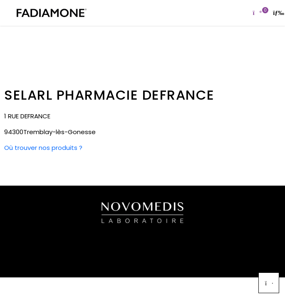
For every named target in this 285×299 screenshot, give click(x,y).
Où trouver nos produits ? (43, 147)
